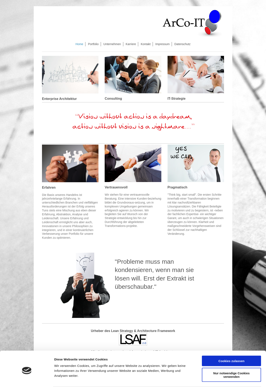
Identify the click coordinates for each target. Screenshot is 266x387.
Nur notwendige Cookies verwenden (231, 358)
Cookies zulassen (231, 345)
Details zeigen (220, 379)
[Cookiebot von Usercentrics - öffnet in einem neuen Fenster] (27, 379)
